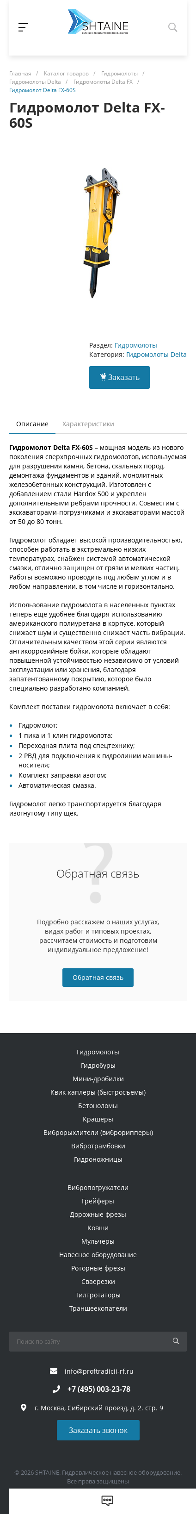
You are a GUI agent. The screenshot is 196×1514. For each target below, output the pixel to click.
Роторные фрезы (98, 1268)
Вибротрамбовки (98, 1145)
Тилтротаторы (98, 1294)
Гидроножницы (98, 1159)
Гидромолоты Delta (156, 354)
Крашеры (98, 1119)
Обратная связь (98, 977)
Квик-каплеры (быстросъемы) (98, 1092)
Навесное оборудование (98, 1254)
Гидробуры (98, 1065)
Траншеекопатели (98, 1308)
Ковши (98, 1227)
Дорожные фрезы (98, 1214)
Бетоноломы (98, 1105)
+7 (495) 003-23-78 (98, 1389)
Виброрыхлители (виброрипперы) (98, 1132)
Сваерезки (98, 1281)
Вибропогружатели (98, 1187)
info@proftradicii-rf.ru (99, 1371)
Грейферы (98, 1200)
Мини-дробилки (98, 1078)
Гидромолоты (136, 345)
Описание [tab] (32, 423)
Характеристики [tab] (88, 423)
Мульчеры (98, 1241)
